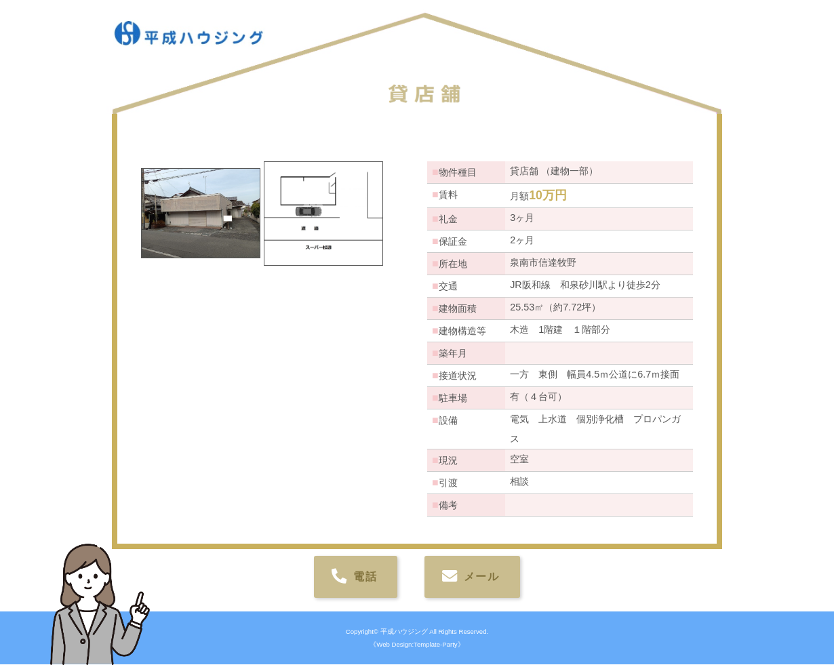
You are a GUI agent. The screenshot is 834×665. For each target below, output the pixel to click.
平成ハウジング (404, 632)
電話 (363, 577)
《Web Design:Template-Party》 (417, 645)
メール (480, 577)
